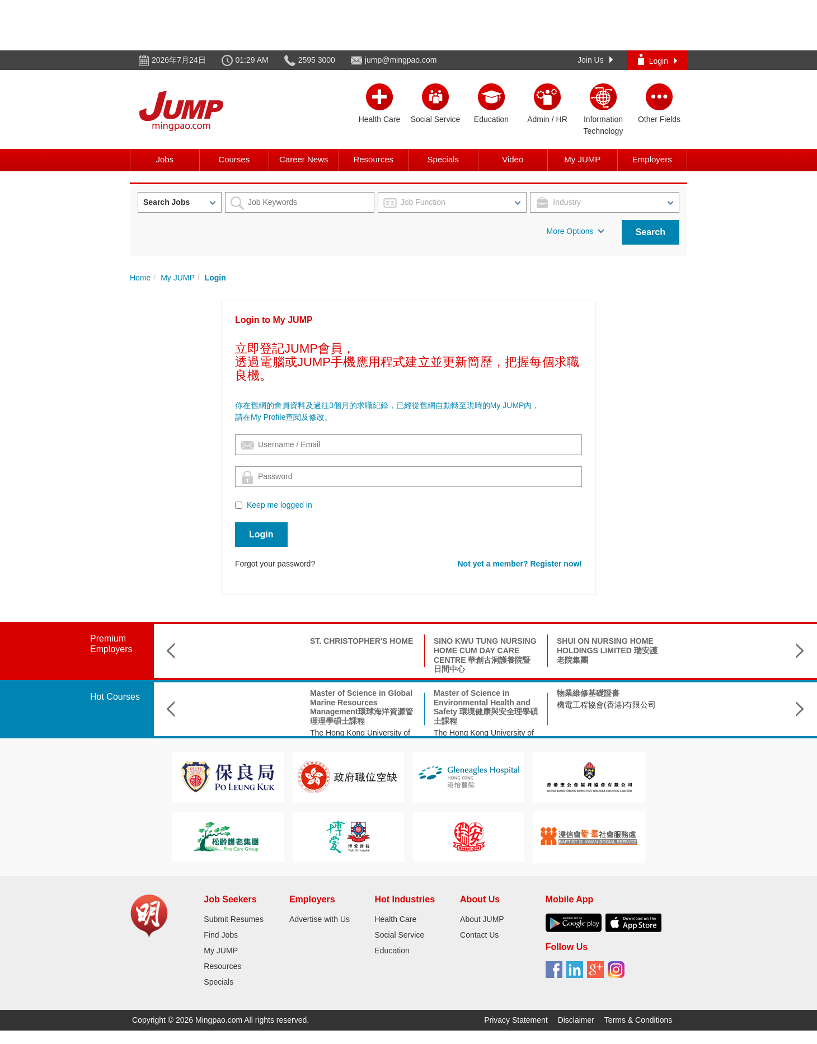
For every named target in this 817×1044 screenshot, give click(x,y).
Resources (373, 159)
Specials (443, 159)
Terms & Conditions (638, 1019)
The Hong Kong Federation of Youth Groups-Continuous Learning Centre (731, 714)
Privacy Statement (516, 1019)
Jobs (164, 159)
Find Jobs (221, 934)
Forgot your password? (275, 563)
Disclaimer (576, 1019)
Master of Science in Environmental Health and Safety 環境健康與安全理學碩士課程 (363, 707)
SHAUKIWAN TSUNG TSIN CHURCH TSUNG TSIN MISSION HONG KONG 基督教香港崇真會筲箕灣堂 (608, 654)
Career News (303, 159)
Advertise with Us (319, 919)
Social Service (399, 934)
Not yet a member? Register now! (520, 563)
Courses (234, 159)
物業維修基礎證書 (465, 693)
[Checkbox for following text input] (238, 505)
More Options (575, 231)
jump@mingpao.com (401, 59)
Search (650, 232)
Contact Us (479, 934)
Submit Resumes (234, 919)
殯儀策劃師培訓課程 (715, 693)
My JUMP (582, 159)
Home (140, 277)
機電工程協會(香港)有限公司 (483, 704)
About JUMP (482, 919)
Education (391, 950)
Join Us (595, 59)
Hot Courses (115, 696)
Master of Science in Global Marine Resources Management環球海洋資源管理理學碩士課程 (238, 707)
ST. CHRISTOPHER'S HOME (238, 640)
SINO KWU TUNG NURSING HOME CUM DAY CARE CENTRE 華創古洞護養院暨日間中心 (362, 654)
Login (657, 59)
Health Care (395, 919)
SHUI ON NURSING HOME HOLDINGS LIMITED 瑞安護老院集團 (484, 650)
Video (512, 159)
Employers (652, 159)
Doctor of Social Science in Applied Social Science (607, 698)
